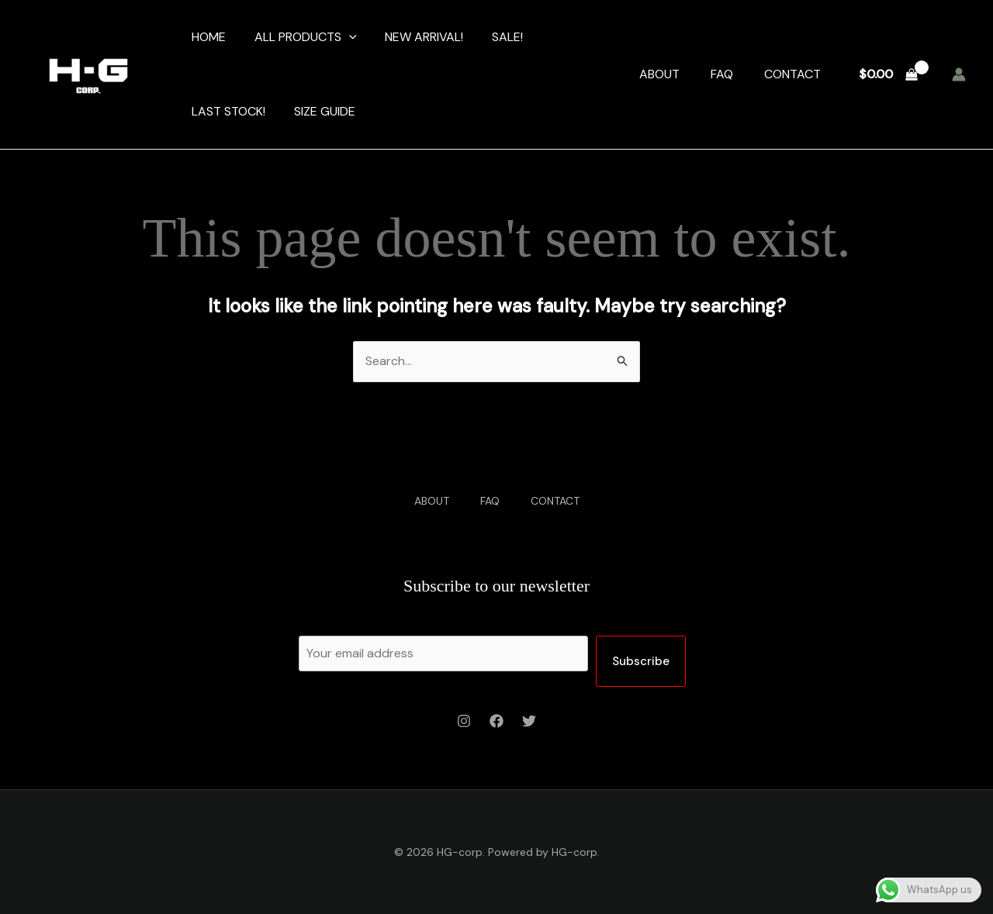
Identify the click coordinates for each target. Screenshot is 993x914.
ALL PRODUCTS (300, 37)
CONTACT (792, 74)
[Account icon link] (959, 74)
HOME (207, 37)
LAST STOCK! (227, 111)
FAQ (722, 74)
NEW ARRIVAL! (415, 37)
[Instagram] (464, 721)
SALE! (494, 37)
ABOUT (659, 74)
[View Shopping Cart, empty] (888, 74)
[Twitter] (529, 721)
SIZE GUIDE (319, 111)
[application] (343, 37)
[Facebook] (496, 721)
